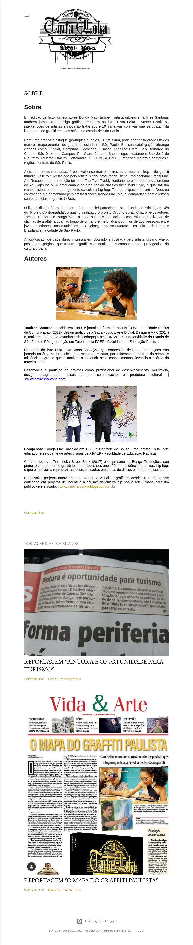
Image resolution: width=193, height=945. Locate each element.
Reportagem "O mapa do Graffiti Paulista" (91, 880)
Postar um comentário (64, 679)
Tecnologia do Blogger (97, 921)
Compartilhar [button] (34, 512)
